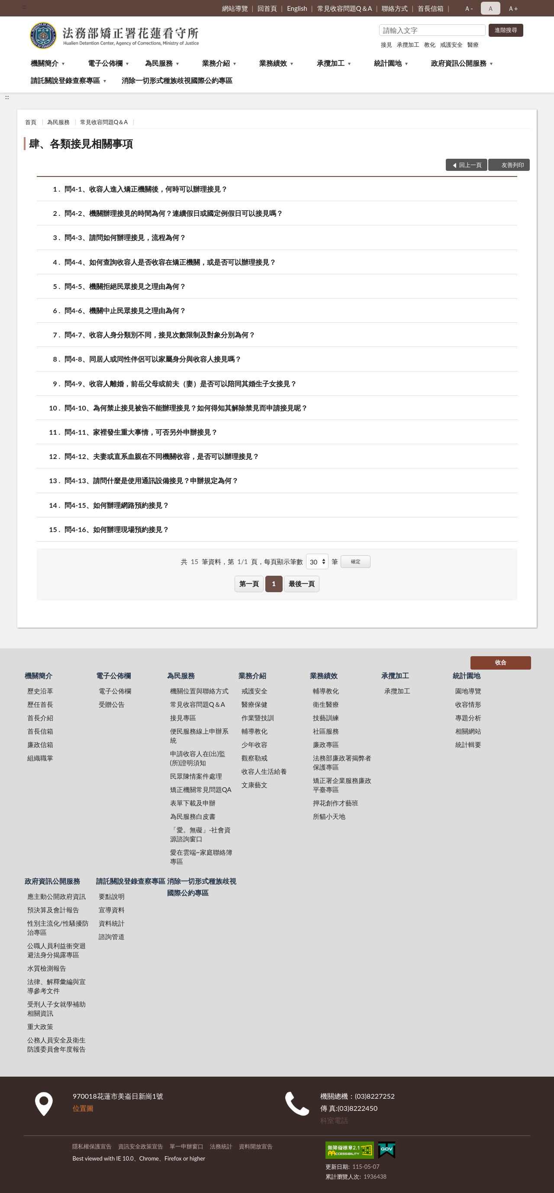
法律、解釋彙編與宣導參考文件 (56, 986)
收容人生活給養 (264, 771)
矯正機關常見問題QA (201, 789)
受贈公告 (112, 704)
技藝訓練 (326, 718)
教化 (429, 44)
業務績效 (273, 63)
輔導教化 (254, 731)
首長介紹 (40, 718)
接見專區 (183, 718)
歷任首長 (40, 704)
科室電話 (334, 1120)
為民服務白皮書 (193, 816)
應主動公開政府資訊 (56, 896)
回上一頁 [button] (470, 164)
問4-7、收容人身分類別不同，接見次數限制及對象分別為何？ (159, 335)
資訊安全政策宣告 (140, 1146)
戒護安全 (451, 44)
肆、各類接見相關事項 (81, 143)
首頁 (30, 122)
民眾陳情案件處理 (196, 776)
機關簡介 (44, 63)
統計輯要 (468, 744)
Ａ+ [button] (513, 8)
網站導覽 (235, 8)
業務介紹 (216, 63)
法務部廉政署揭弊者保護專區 (342, 762)
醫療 (473, 44)
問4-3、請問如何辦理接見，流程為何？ (125, 237)
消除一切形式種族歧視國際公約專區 (177, 80)
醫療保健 (254, 704)
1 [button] (274, 583)
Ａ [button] (490, 8)
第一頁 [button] (249, 583)
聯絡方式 (395, 8)
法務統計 (221, 1146)
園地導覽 (468, 691)
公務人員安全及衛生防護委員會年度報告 (56, 1044)
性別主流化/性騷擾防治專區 (58, 927)
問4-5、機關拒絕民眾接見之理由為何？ (125, 286)
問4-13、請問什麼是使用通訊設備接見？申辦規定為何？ (151, 480)
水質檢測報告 (46, 968)
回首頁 (267, 8)
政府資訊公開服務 (458, 63)
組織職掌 (40, 758)
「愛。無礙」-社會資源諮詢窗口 (200, 834)
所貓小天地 (329, 816)
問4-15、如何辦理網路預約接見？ (116, 505)
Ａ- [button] (468, 8)
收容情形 (468, 704)
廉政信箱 (40, 744)
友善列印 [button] (513, 164)
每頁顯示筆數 (283, 561)
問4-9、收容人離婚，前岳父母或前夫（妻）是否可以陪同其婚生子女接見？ (180, 383)
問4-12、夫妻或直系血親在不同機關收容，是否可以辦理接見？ (161, 456)
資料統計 (112, 923)
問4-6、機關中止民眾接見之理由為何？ (125, 310)
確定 (356, 561)
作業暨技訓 (258, 718)
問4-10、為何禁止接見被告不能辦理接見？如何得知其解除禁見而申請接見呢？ (186, 408)
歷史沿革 (40, 691)
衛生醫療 (326, 704)
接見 (386, 44)
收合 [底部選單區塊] (500, 662)
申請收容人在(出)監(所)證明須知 (197, 758)
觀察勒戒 (254, 758)
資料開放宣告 (256, 1146)
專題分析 (468, 718)
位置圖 (83, 1108)
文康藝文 (254, 785)
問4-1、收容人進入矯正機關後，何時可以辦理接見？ (146, 189)
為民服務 (159, 63)
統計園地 (388, 63)
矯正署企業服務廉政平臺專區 (342, 784)
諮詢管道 (112, 936)
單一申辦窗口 (186, 1146)
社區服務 (326, 731)
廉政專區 (326, 744)
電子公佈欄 (105, 63)
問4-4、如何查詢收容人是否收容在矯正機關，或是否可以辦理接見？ (170, 262)
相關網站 (468, 731)
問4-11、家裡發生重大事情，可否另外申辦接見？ (141, 432)
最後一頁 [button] (302, 583)
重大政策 (40, 1026)
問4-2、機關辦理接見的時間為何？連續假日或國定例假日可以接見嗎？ (173, 213)
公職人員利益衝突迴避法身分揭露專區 (56, 950)
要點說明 (112, 896)
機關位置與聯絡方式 (199, 691)
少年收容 (254, 744)
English (297, 8)
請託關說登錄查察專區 (65, 80)
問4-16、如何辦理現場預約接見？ (116, 529)
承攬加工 (408, 44)
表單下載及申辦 (193, 803)
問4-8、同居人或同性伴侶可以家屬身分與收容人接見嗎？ (153, 359)
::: (24, 6)
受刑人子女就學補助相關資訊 (56, 1008)
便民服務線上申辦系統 (199, 735)
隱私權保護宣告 (92, 1146)
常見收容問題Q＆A (344, 8)
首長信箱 (431, 8)
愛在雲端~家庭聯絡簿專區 (201, 856)
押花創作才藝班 (335, 803)
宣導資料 (112, 910)
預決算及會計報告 (53, 910)
